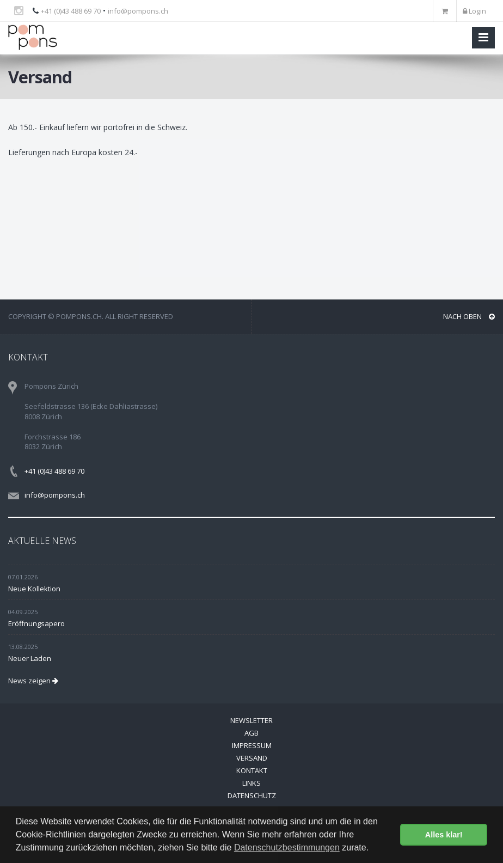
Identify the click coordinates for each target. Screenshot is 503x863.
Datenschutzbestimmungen (287, 847)
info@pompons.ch (138, 11)
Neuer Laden (29, 658)
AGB (251, 733)
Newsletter (251, 720)
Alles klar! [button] (444, 834)
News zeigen (33, 680)
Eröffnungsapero (36, 623)
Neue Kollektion (34, 588)
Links (251, 783)
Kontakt (251, 770)
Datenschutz (252, 795)
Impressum (252, 745)
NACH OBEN (469, 316)
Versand (251, 758)
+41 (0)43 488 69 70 (71, 11)
